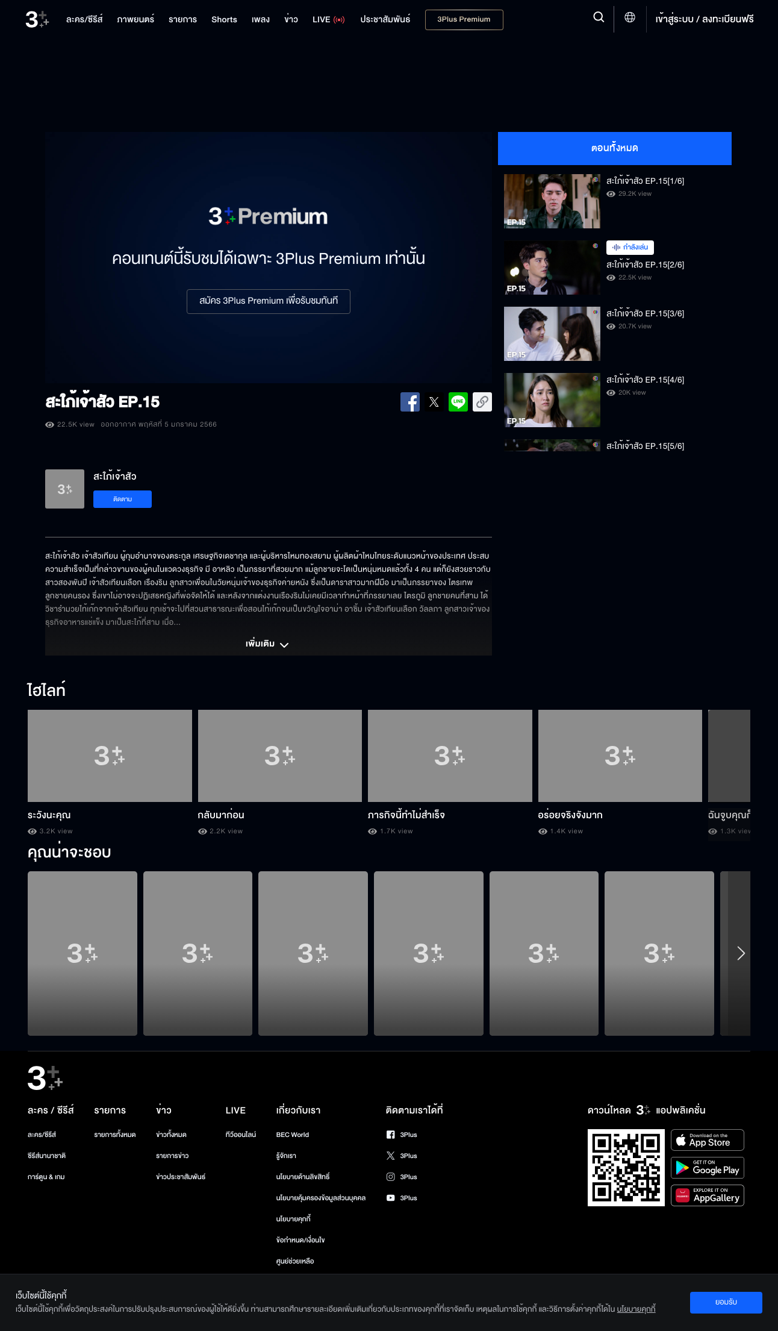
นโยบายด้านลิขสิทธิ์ (303, 1177)
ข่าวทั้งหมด (171, 1135)
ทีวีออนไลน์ (241, 1135)
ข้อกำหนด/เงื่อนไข (300, 1240)
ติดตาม (122, 499)
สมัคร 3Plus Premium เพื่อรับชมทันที (268, 301)
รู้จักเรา (286, 1156)
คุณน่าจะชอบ (69, 853)
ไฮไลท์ (47, 692)
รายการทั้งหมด (114, 1135)
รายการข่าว (172, 1156)
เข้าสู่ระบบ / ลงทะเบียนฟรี (705, 19)
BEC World (292, 1135)
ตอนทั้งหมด (615, 148)
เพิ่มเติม (268, 645)
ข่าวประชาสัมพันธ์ (180, 1177)
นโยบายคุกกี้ (293, 1219)
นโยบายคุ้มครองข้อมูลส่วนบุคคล (321, 1198)
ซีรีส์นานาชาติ (47, 1156)
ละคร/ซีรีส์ (42, 1135)
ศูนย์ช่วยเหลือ (295, 1261)
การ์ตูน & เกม (46, 1177)
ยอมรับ (726, 1302)
